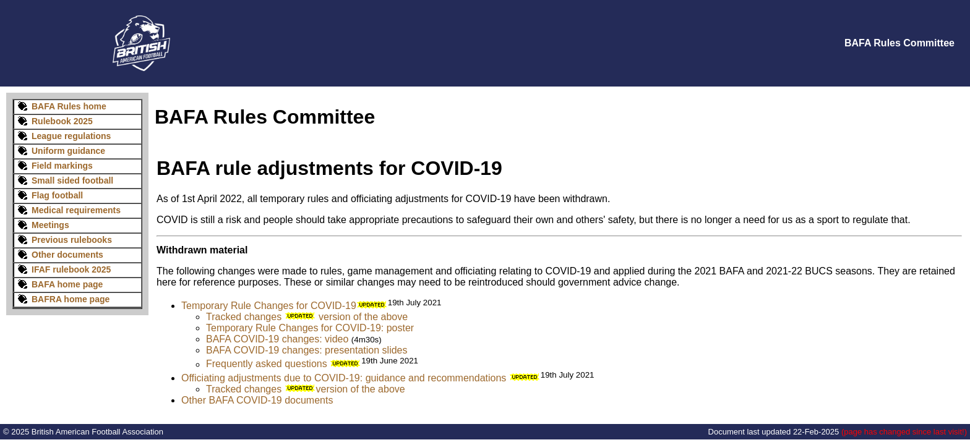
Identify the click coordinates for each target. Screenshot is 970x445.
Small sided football (72, 180)
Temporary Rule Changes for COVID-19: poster (310, 328)
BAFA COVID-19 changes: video (277, 339)
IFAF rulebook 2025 (71, 269)
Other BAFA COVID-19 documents (257, 400)
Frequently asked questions (266, 364)
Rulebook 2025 (53, 121)
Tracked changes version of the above (307, 317)
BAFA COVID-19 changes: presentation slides (307, 350)
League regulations (71, 136)
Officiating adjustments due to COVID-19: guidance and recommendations (343, 378)
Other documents (67, 255)
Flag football (57, 195)
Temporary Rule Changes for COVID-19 (268, 305)
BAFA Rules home (69, 106)
